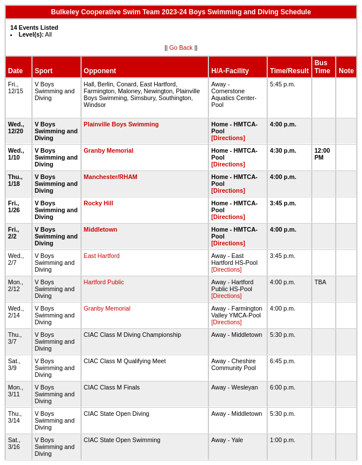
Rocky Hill (99, 203)
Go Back (181, 47)
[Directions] (228, 137)
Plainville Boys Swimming (121, 124)
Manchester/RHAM (111, 176)
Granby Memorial (109, 150)
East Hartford (102, 255)
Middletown (101, 229)
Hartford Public (104, 282)
